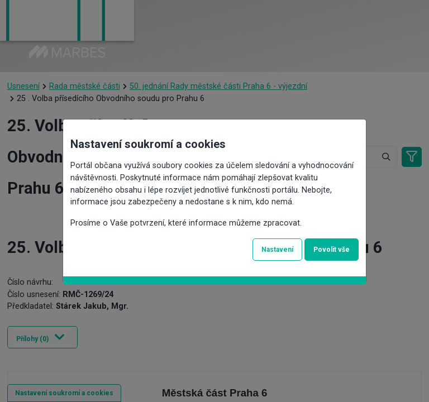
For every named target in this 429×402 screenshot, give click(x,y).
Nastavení (277, 249)
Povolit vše (331, 249)
